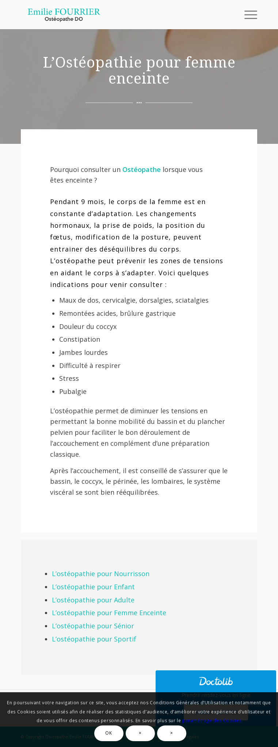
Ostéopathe (141, 169)
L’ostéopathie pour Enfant (93, 586)
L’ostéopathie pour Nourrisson (100, 573)
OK (108, 733)
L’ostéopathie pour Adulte (93, 599)
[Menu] (247, 14)
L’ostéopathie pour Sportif (94, 639)
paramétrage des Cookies (211, 720)
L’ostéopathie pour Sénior (93, 625)
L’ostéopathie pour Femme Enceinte (109, 612)
